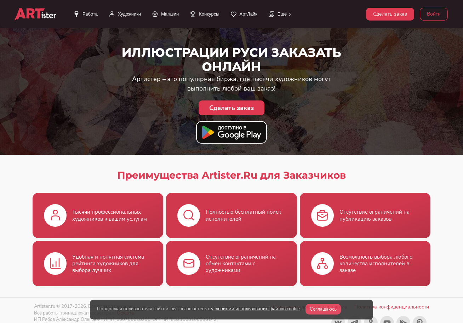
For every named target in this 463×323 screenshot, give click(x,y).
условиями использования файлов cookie (255, 309)
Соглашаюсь (323, 309)
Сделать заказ (390, 14)
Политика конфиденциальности (391, 307)
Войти (434, 14)
